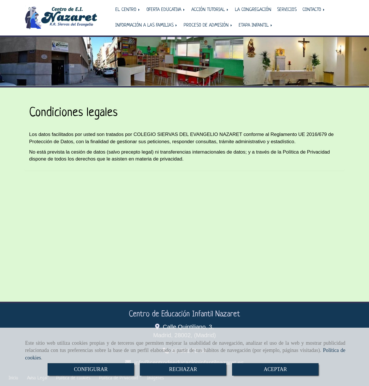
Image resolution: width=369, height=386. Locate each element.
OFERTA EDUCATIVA (166, 9)
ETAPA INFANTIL (256, 25)
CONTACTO (313, 9)
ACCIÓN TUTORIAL (210, 9)
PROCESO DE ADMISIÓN (208, 25)
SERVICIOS (287, 9)
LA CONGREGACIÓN (253, 9)
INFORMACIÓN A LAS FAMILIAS (146, 25)
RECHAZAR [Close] (183, 369)
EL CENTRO (128, 9)
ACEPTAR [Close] (275, 369)
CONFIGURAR (91, 369)
